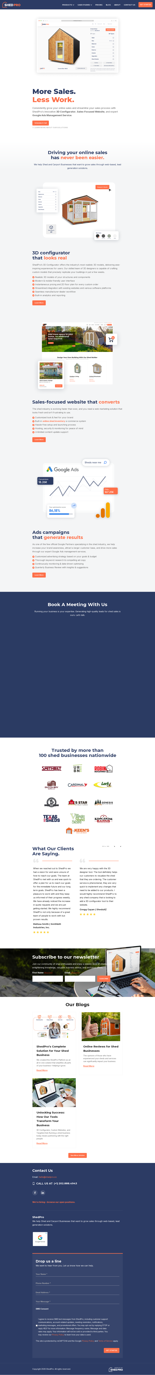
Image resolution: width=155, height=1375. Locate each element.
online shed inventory (54, 421)
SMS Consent (42, 1309)
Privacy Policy (58, 1335)
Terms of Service (105, 1341)
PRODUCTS (66, 5)
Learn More (39, 303)
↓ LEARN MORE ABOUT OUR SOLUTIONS (50, 127)
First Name (42, 973)
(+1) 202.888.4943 (66, 1183)
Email (72, 973)
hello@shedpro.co (48, 1177)
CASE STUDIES (83, 5)
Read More (42, 1070)
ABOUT (117, 5)
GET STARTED (144, 5)
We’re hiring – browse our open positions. (53, 1202)
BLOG (107, 5)
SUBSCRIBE (103, 979)
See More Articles (78, 1156)
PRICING (98, 5)
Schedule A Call (41, 123)
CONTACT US (128, 5)
